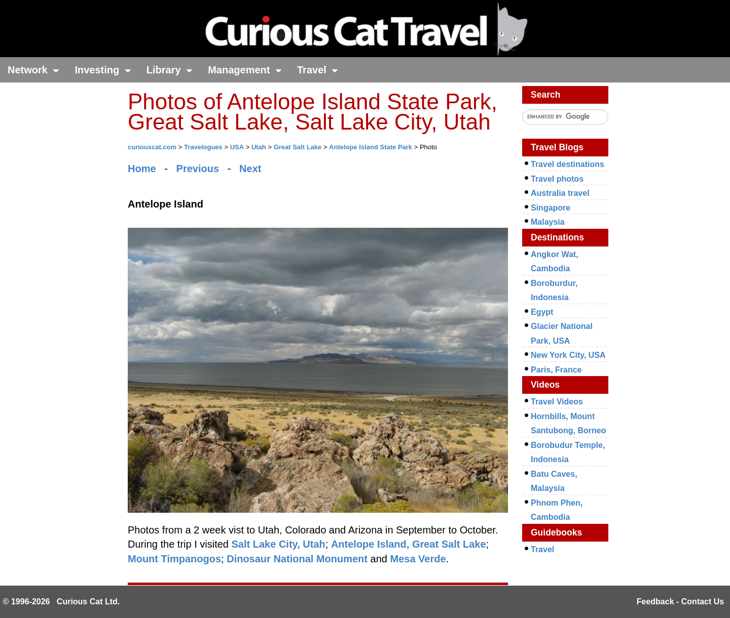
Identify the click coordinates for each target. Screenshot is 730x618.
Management (245, 69)
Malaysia (548, 222)
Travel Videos (557, 401)
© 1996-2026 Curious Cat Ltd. (61, 601)
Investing (103, 69)
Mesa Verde (418, 558)
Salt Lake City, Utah (278, 544)
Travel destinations (567, 164)
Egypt (542, 312)
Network (33, 69)
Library (170, 69)
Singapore (550, 207)
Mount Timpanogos (174, 558)
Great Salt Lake (298, 147)
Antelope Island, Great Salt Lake (408, 544)
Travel (317, 69)
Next (250, 168)
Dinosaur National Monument (297, 558)
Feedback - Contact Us (680, 601)
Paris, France (556, 369)
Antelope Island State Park (370, 147)
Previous (197, 168)
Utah (258, 147)
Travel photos (557, 179)
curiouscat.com (152, 147)
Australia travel (560, 193)
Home (142, 168)
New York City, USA (568, 355)
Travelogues (203, 147)
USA (237, 147)
